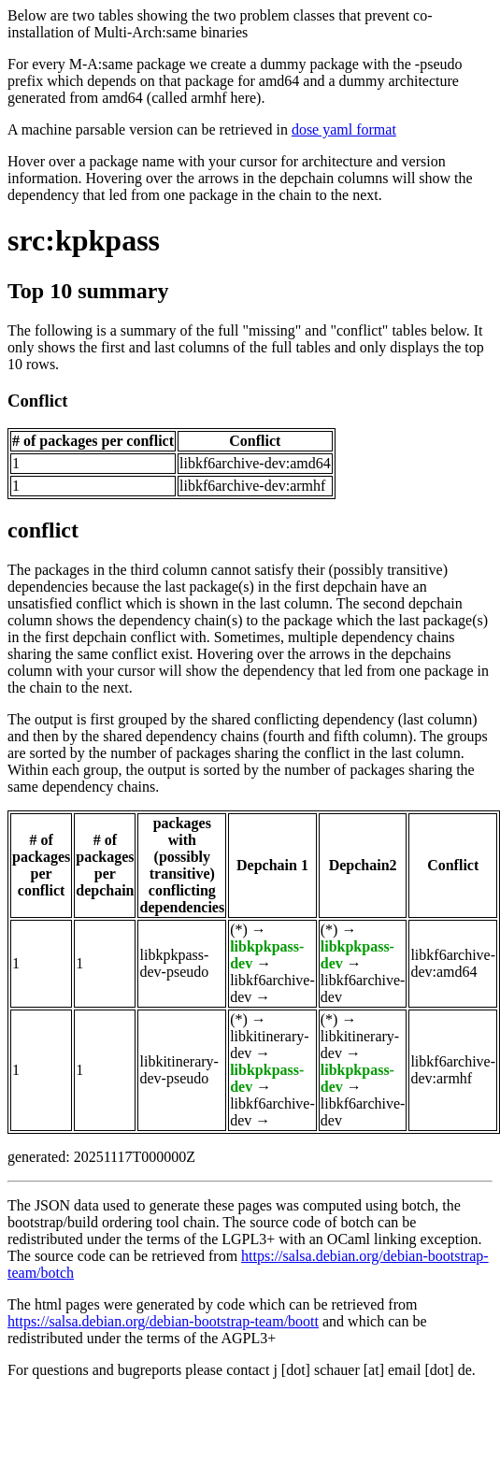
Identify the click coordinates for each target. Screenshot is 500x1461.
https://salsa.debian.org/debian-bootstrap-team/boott (163, 1321)
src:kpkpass (83, 240)
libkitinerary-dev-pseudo (178, 1069)
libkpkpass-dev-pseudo (173, 963)
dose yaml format (344, 129)
